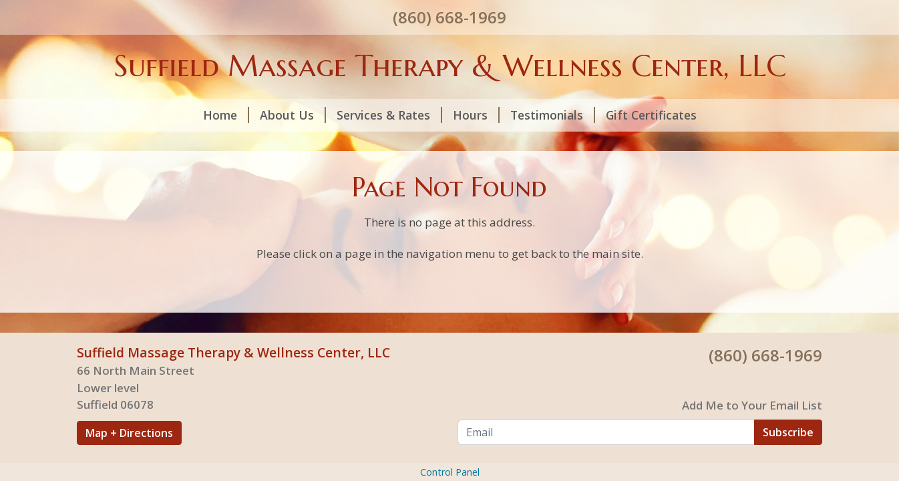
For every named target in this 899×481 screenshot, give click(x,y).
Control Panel (450, 472)
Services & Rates (389, 115)
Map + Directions (129, 433)
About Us (293, 115)
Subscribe (788, 432)
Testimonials (552, 115)
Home (226, 115)
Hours (476, 115)
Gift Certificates (651, 115)
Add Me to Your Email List (752, 405)
